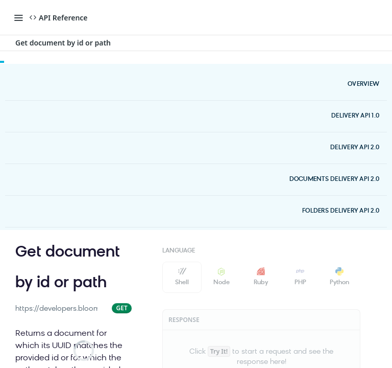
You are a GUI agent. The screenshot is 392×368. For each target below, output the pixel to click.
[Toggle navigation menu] (18, 17)
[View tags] (113, 280)
